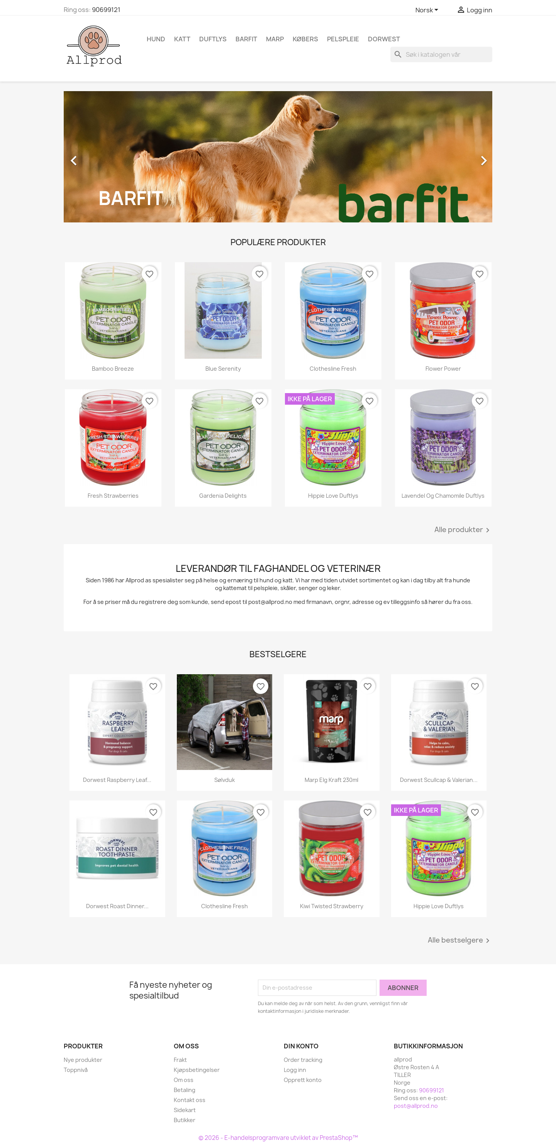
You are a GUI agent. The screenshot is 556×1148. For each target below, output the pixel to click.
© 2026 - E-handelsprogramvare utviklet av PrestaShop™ (278, 1138)
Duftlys (213, 39)
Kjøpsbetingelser (197, 1069)
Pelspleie (343, 39)
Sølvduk (224, 779)
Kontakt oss (189, 1100)
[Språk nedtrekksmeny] (428, 10)
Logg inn (295, 1069)
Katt (182, 39)
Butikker (184, 1120)
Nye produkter (83, 1059)
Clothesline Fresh (333, 368)
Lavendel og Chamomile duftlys (443, 495)
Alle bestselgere (460, 940)
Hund (156, 39)
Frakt (180, 1059)
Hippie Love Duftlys (333, 495)
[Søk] (441, 54)
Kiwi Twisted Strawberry (331, 906)
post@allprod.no (416, 1105)
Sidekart (185, 1110)
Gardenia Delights (223, 495)
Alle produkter (463, 530)
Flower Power (443, 368)
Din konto (301, 1046)
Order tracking (303, 1059)
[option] (278, 156)
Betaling (184, 1090)
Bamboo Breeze (113, 368)
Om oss (183, 1080)
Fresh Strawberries (113, 495)
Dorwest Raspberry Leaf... (117, 779)
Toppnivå (76, 1069)
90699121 (106, 9)
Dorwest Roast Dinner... (117, 906)
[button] (96, 156)
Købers (305, 39)
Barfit (246, 39)
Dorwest (384, 39)
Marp (275, 39)
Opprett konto (303, 1080)
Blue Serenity (223, 368)
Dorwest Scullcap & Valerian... (439, 779)
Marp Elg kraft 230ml (331, 779)
